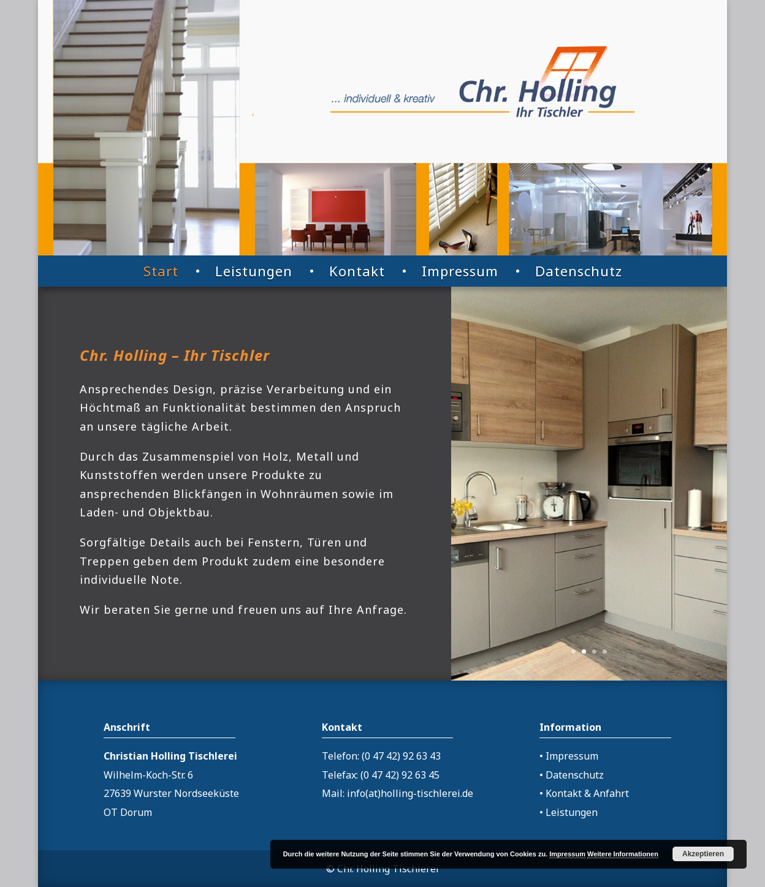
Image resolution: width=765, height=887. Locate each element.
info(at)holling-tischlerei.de (410, 793)
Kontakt (357, 271)
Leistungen (253, 271)
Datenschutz (578, 271)
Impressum (460, 271)
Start (160, 271)
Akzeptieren (703, 854)
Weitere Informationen (622, 854)
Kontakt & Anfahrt (587, 793)
